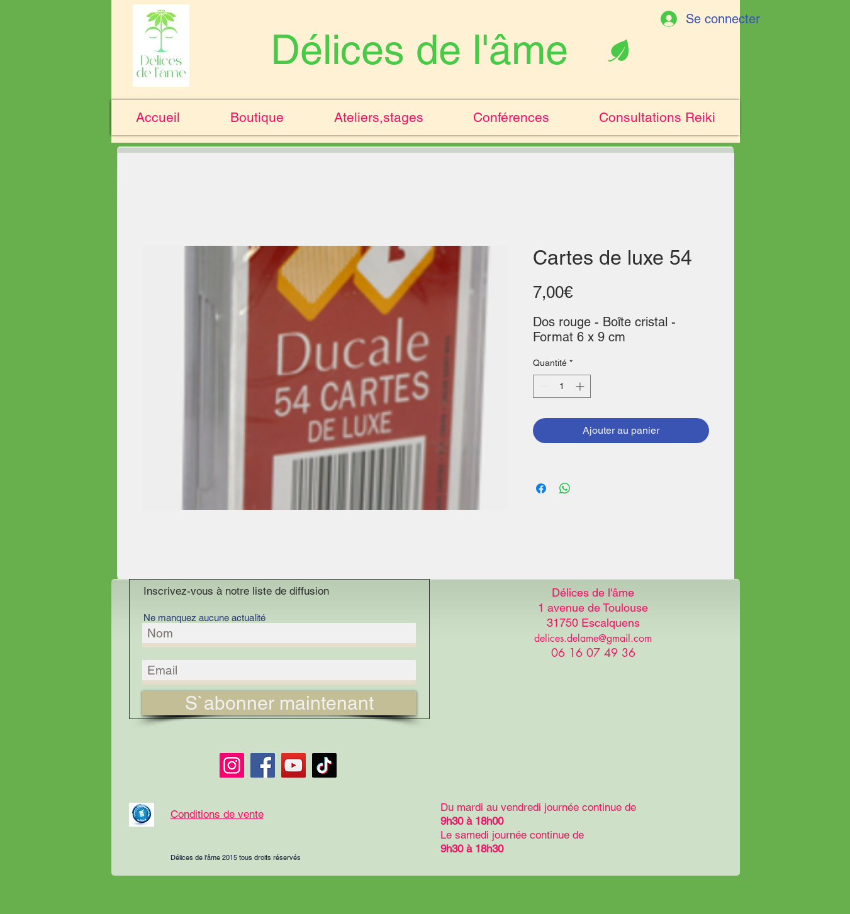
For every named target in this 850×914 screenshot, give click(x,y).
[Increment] (581, 386)
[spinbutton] (562, 386)
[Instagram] (232, 765)
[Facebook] (262, 765)
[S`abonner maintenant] (279, 703)
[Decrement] (543, 386)
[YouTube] (293, 765)
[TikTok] (324, 765)
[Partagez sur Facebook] (541, 488)
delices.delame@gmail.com (593, 638)
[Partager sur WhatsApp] (565, 488)
